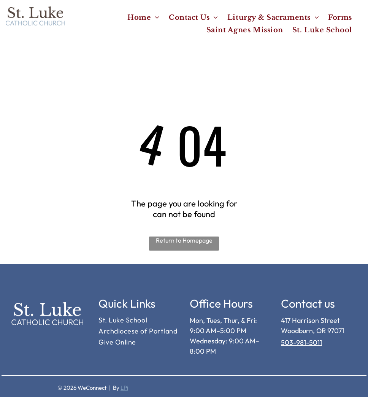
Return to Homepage (184, 240)
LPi (124, 387)
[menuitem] (143, 17)
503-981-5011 (301, 342)
